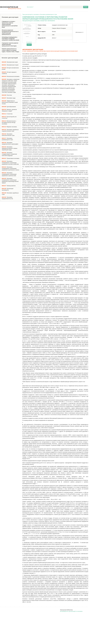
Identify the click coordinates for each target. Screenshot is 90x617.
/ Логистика (7, 95)
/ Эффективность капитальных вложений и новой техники (10, 102)
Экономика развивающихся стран (48, 14)
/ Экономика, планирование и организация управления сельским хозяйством (10, 163)
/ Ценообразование (9, 106)
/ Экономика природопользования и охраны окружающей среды (9, 148)
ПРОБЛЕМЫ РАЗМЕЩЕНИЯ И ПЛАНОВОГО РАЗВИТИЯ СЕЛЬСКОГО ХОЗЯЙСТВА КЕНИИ (10, 39)
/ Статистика (7, 113)
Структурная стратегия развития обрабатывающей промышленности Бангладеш (10, 44)
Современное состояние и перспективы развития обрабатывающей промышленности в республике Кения (10, 24)
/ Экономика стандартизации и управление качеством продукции (9, 154)
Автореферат (29, 33)
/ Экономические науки (10, 62)
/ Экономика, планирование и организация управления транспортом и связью (10, 168)
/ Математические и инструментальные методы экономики (9, 122)
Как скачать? (30, 7)
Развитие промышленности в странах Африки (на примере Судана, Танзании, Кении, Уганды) (10, 50)
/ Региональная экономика (10, 76)
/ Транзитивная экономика (10, 158)
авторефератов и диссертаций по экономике (71, 611)
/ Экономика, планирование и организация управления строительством (9, 174)
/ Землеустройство (9, 185)
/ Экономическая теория (10, 65)
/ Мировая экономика (9, 126)
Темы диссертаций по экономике (30, 14)
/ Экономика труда (8, 98)
